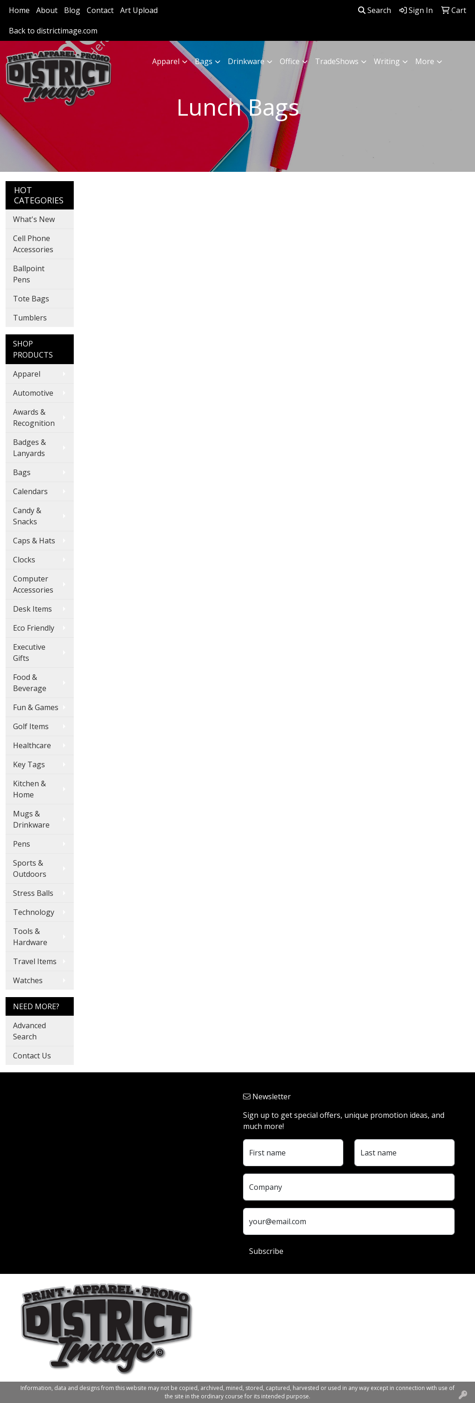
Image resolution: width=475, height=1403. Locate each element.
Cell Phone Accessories (33, 243)
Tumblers (30, 318)
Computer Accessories (33, 584)
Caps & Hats (34, 540)
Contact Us (32, 1056)
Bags (203, 61)
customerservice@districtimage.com (305, 1351)
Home (19, 10)
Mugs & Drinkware (31, 819)
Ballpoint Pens (29, 274)
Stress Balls (33, 893)
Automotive (33, 393)
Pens (21, 844)
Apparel (166, 61)
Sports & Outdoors (29, 868)
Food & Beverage (29, 682)
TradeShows (337, 61)
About (47, 10)
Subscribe (266, 1251)
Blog (72, 10)
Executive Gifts (29, 652)
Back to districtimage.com (53, 31)
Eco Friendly (33, 628)
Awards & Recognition (34, 417)
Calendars (30, 491)
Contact (100, 10)
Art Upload (139, 10)
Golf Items (31, 726)
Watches (28, 980)
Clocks (24, 560)
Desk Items (32, 609)
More (424, 61)
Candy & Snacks (27, 516)
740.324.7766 (265, 1340)
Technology (33, 912)
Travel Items (35, 961)
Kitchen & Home (29, 789)
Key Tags (29, 764)
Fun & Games (35, 707)
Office (290, 61)
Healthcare (32, 745)
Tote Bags (31, 299)
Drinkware (246, 61)
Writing (387, 61)
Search (374, 10)
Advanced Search (29, 1031)
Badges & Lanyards (29, 447)
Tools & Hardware (30, 936)
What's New (34, 219)
